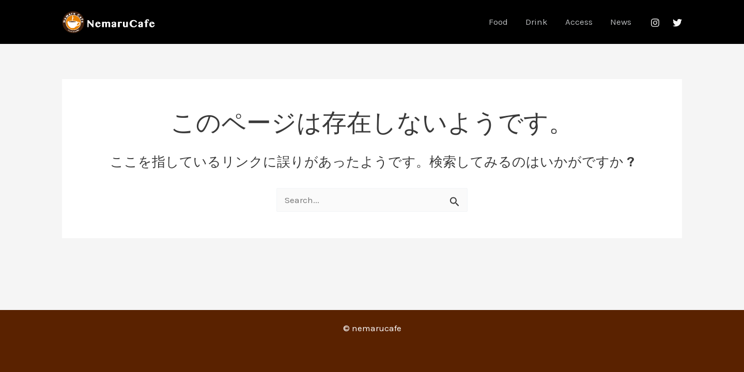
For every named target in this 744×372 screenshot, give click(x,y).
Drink (536, 22)
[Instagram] (655, 22)
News (620, 22)
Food (498, 22)
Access (579, 22)
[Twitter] (677, 22)
